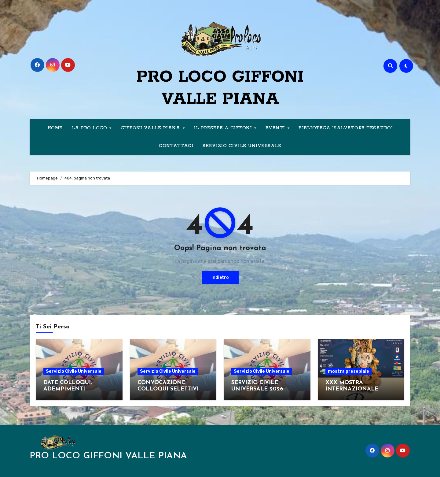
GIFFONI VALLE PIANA (151, 128)
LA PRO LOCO (90, 128)
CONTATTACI (176, 146)
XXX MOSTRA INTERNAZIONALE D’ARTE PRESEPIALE (353, 389)
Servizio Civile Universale (73, 371)
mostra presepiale (348, 371)
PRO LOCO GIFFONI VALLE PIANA (108, 456)
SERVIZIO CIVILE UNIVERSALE (242, 146)
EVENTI (276, 128)
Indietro (220, 277)
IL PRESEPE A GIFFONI (224, 128)
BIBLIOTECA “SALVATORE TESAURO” (346, 128)
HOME (55, 128)
